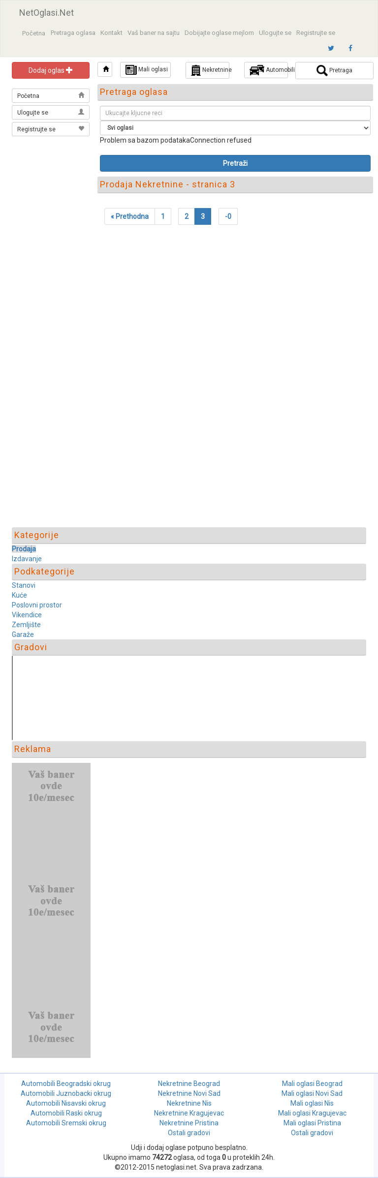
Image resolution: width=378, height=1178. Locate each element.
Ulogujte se (275, 32)
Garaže (23, 634)
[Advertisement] (51, 188)
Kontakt (111, 32)
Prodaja (24, 549)
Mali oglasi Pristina (312, 1123)
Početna (33, 33)
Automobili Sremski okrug (66, 1123)
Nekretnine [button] (210, 70)
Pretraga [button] (334, 70)
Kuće (19, 595)
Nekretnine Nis (189, 1103)
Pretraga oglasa (73, 32)
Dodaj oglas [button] (51, 70)
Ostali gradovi (189, 1133)
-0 (228, 216)
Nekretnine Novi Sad (189, 1093)
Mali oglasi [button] (147, 70)
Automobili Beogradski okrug (66, 1083)
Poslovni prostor (37, 605)
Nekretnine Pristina (189, 1123)
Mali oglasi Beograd (312, 1083)
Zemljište (26, 625)
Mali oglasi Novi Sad (312, 1093)
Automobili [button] (269, 70)
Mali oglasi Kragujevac (312, 1113)
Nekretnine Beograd (189, 1083)
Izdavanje (27, 559)
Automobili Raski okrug (66, 1113)
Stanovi (23, 585)
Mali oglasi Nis (312, 1103)
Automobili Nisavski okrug (66, 1103)
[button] (105, 69)
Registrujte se (315, 32)
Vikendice (27, 615)
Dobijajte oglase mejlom (219, 32)
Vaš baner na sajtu (153, 32)
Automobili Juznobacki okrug (66, 1093)
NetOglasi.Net (46, 12)
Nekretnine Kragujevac (189, 1113)
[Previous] (129, 216)
